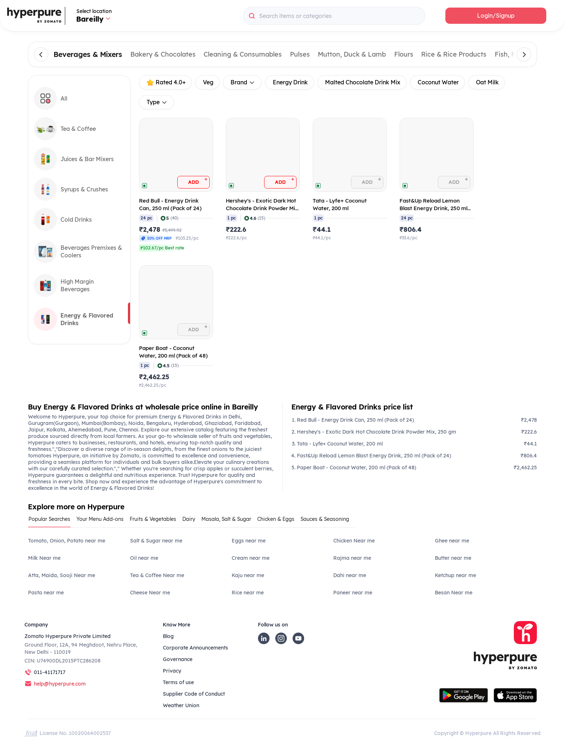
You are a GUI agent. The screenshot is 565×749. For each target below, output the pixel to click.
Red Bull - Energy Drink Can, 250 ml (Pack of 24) (355, 420)
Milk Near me (44, 558)
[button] (495, 15)
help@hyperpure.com (60, 684)
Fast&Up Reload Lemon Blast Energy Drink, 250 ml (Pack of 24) (374, 455)
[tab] (52, 521)
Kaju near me (248, 575)
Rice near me (248, 592)
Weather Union (181, 705)
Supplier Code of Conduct (194, 694)
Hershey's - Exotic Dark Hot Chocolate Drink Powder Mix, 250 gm (376, 432)
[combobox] (334, 16)
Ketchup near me (455, 575)
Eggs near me (249, 540)
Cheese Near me (150, 592)
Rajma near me (352, 558)
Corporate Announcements (195, 647)
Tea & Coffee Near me (157, 575)
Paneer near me (352, 592)
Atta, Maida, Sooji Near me (61, 575)
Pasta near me (46, 592)
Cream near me (251, 558)
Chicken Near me (354, 540)
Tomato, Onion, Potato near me (66, 540)
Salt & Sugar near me (156, 540)
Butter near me (453, 558)
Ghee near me (452, 540)
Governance (177, 659)
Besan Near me (453, 592)
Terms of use (178, 682)
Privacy (172, 671)
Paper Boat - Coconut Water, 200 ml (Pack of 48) (356, 467)
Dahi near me (349, 575)
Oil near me (144, 558)
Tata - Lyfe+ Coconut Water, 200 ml (340, 443)
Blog (168, 636)
